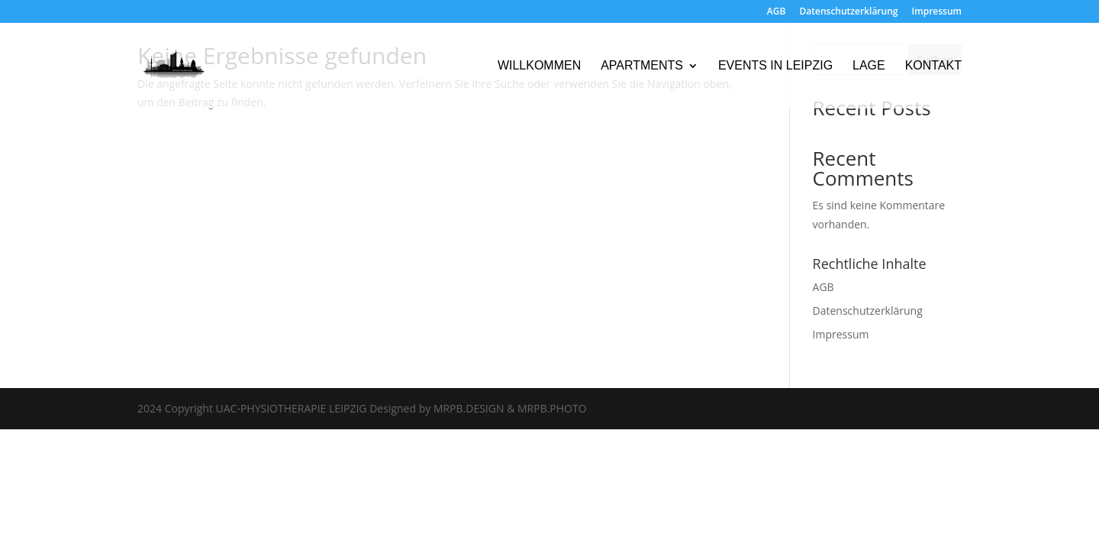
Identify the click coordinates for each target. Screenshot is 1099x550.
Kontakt (933, 66)
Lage (868, 66)
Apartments (642, 66)
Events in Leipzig (775, 66)
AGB (776, 12)
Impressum (937, 12)
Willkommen (539, 66)
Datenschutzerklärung (849, 12)
